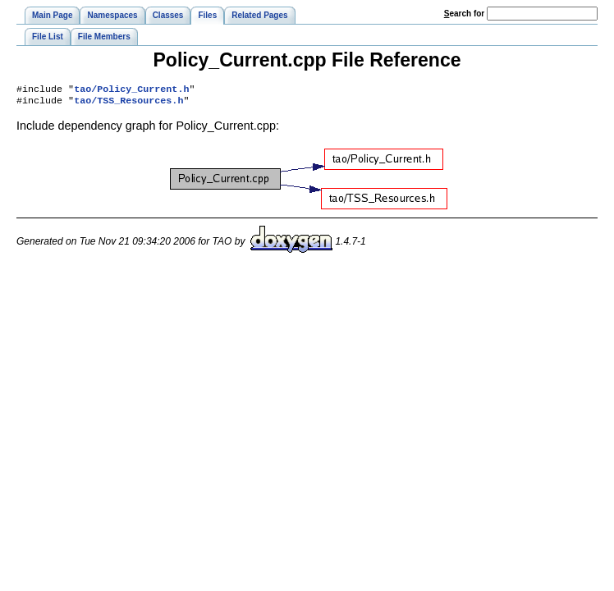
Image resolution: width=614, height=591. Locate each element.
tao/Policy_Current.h (131, 90)
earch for (464, 13)
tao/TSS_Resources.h (128, 103)
